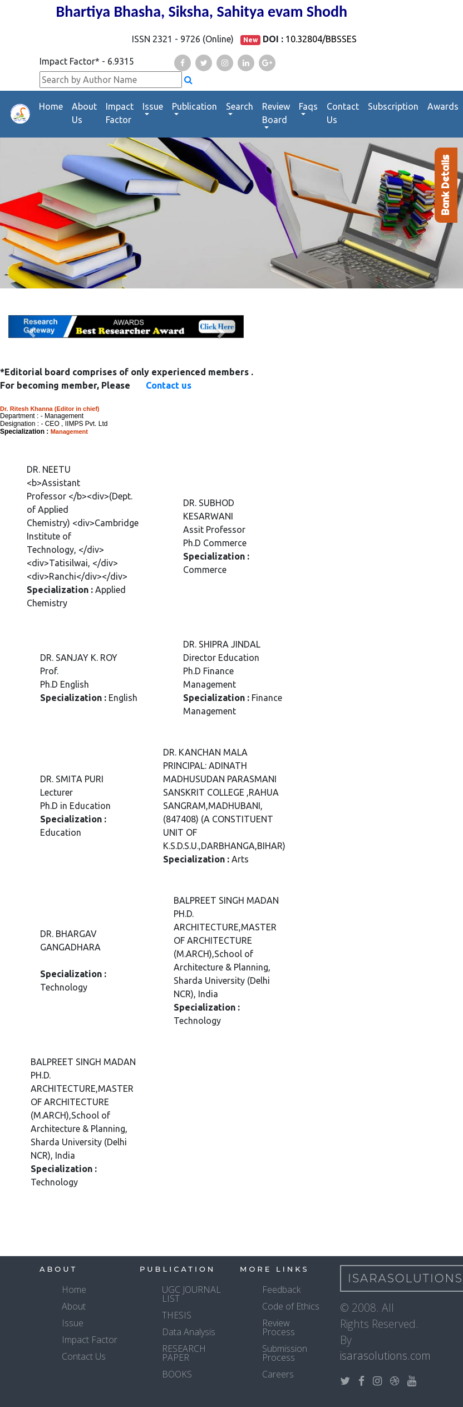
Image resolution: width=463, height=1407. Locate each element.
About (74, 1306)
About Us (84, 113)
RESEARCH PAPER (184, 1353)
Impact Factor (120, 113)
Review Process (278, 1327)
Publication (194, 106)
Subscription (393, 106)
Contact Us (343, 113)
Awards (443, 106)
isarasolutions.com (385, 1355)
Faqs (308, 106)
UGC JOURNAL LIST (191, 1294)
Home (51, 106)
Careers (278, 1374)
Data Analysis (188, 1332)
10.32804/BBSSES (321, 39)
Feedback (281, 1289)
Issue (152, 106)
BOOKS (177, 1374)
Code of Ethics (290, 1306)
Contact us (168, 385)
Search (239, 106)
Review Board (276, 113)
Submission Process (284, 1353)
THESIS (176, 1315)
